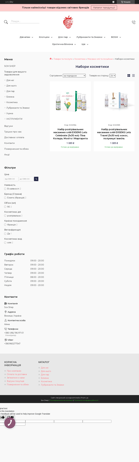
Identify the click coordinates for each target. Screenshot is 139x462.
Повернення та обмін (16, 149)
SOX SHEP (9, 66)
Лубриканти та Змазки (89, 37)
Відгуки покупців (15, 381)
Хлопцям (44, 37)
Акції (7, 154)
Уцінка (9, 113)
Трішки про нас (13, 131)
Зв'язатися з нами (16, 377)
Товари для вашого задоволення (15, 73)
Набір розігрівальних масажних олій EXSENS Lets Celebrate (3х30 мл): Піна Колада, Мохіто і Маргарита (70, 134)
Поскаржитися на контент (61, 400)
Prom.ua (84, 398)
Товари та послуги (63, 59)
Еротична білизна (62, 44)
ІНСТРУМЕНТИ (14, 119)
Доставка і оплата (14, 137)
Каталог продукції (104, 7)
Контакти (9, 143)
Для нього (11, 85)
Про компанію (14, 371)
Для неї (10, 80)
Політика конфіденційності (86, 400)
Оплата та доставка (17, 374)
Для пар (63, 37)
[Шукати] (6, 22)
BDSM (114, 37)
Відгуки (8, 126)
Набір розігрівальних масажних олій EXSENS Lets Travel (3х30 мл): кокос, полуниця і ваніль (114, 134)
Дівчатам (25, 37)
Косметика (79, 59)
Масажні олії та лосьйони (100, 59)
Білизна (10, 96)
